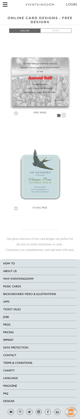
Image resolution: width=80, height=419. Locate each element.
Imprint (8, 339)
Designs (8, 401)
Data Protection (15, 347)
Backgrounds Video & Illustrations (29, 294)
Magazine (10, 385)
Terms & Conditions (17, 362)
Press (6, 324)
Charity (9, 370)
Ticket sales (12, 309)
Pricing (8, 332)
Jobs (6, 317)
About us (10, 271)
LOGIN (71, 4)
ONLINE (24, 31)
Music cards (12, 286)
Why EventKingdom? (18, 278)
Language (10, 378)
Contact (9, 355)
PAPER (56, 31)
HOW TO (9, 263)
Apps (6, 301)
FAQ (5, 393)
